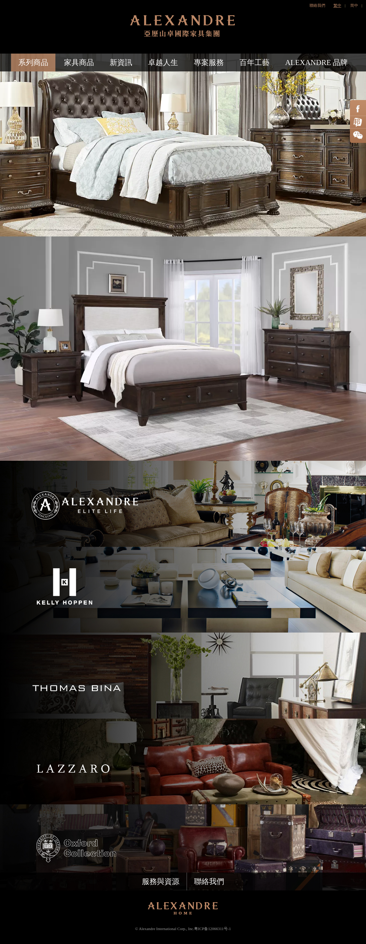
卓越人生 (163, 62)
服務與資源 (160, 881)
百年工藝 (254, 62)
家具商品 (79, 62)
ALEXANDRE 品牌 (316, 62)
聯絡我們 (317, 5)
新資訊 (121, 62)
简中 (354, 5)
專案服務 (209, 62)
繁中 (337, 5)
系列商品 (33, 62)
